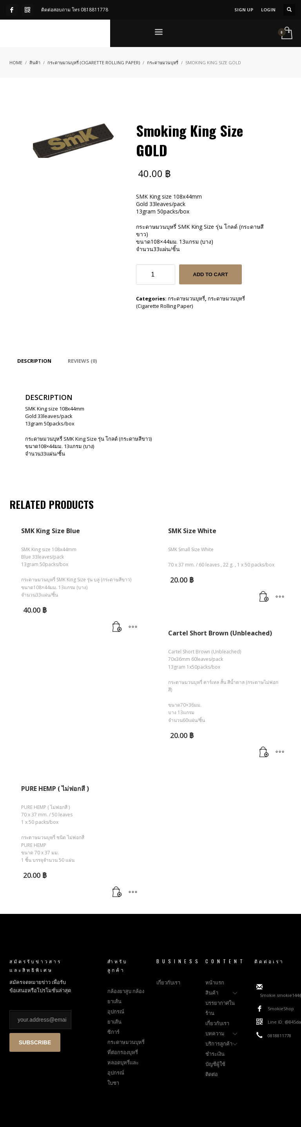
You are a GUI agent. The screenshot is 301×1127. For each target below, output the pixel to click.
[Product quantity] (155, 274)
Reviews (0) (82, 360)
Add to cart (210, 274)
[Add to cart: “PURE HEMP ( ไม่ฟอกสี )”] (117, 892)
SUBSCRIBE (35, 1042)
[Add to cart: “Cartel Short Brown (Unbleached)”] (264, 752)
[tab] (34, 360)
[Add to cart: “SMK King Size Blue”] (117, 627)
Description (34, 360)
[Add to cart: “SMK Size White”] (264, 597)
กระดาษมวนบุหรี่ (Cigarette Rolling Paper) (190, 302)
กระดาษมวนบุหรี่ (186, 298)
